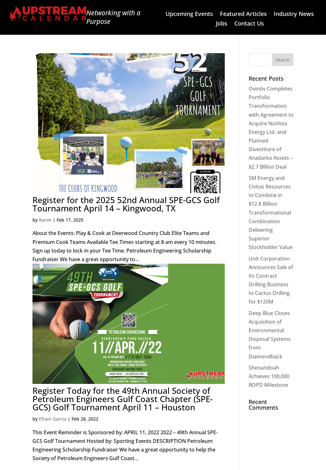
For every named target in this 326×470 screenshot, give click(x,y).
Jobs (221, 24)
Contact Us (249, 24)
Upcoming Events (189, 14)
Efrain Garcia (53, 419)
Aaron (45, 220)
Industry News (294, 14)
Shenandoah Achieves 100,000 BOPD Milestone (269, 376)
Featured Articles (243, 14)
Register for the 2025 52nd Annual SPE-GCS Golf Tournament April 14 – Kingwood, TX (126, 204)
